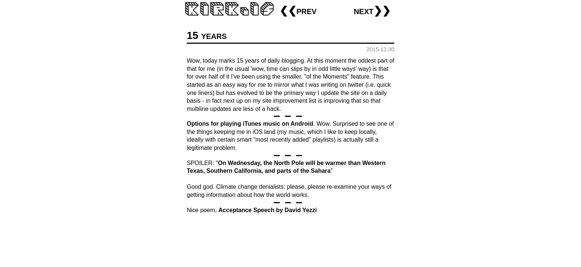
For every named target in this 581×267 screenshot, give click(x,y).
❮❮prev (297, 10)
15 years (207, 35)
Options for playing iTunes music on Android (250, 124)
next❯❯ (372, 10)
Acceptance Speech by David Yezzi (267, 210)
